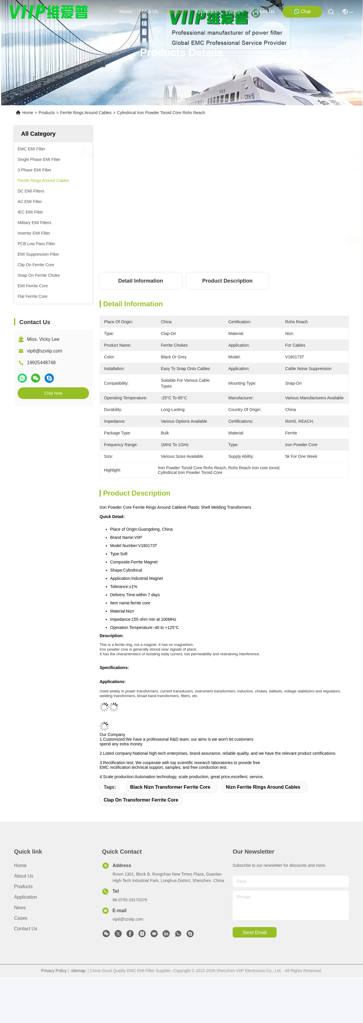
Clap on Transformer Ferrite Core (141, 799)
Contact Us (25, 928)
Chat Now (53, 393)
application (206, 11)
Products (47, 112)
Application (25, 897)
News (20, 907)
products (176, 11)
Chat (302, 11)
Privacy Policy (54, 970)
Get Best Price (279, 240)
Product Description (227, 281)
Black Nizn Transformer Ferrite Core (170, 787)
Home (125, 11)
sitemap (78, 970)
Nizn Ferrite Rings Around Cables (263, 787)
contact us (263, 11)
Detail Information (140, 281)
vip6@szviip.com (44, 350)
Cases (20, 918)
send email (255, 932)
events (234, 11)
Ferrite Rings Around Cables (86, 112)
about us (148, 11)
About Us (23, 876)
